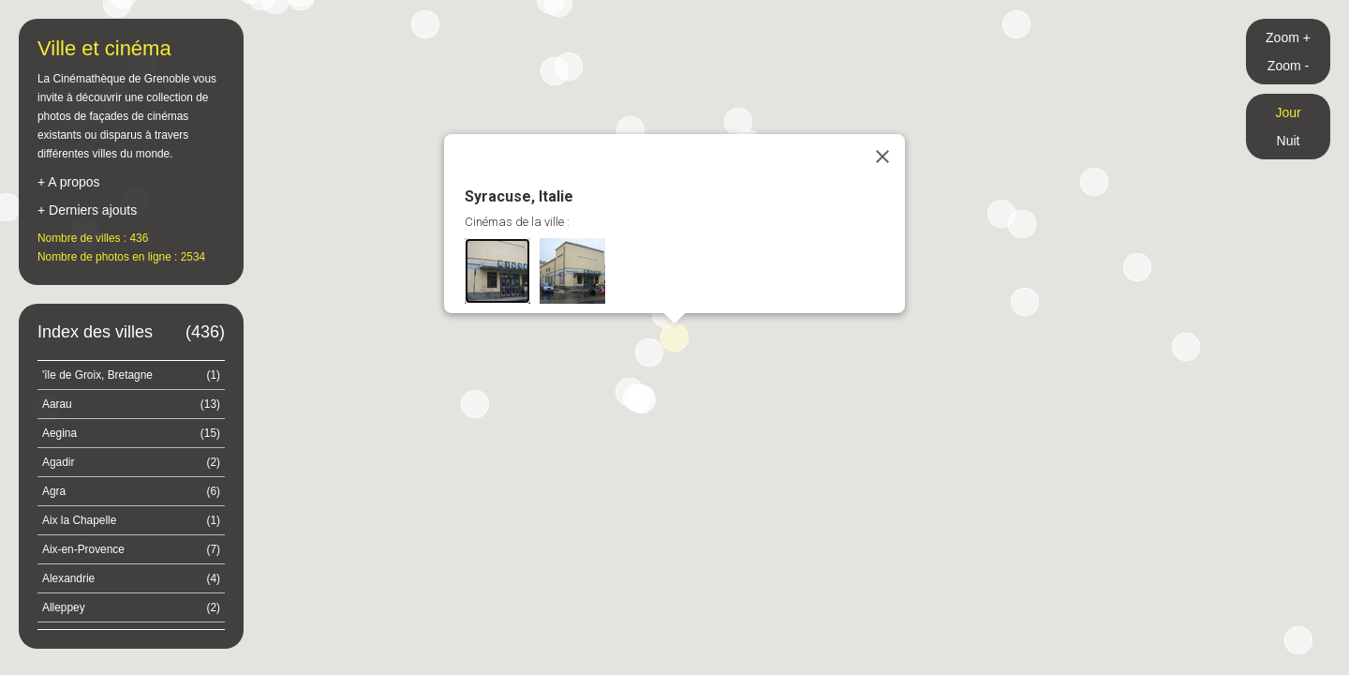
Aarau (131, 404)
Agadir (131, 462)
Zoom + (1288, 37)
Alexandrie (131, 578)
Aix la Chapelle (131, 520)
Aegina (131, 433)
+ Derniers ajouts (87, 210)
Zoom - (1288, 65)
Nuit (1288, 140)
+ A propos (68, 181)
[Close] (882, 156)
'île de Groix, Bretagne (131, 375)
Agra (131, 491)
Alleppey (131, 607)
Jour (1287, 112)
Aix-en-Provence (131, 549)
